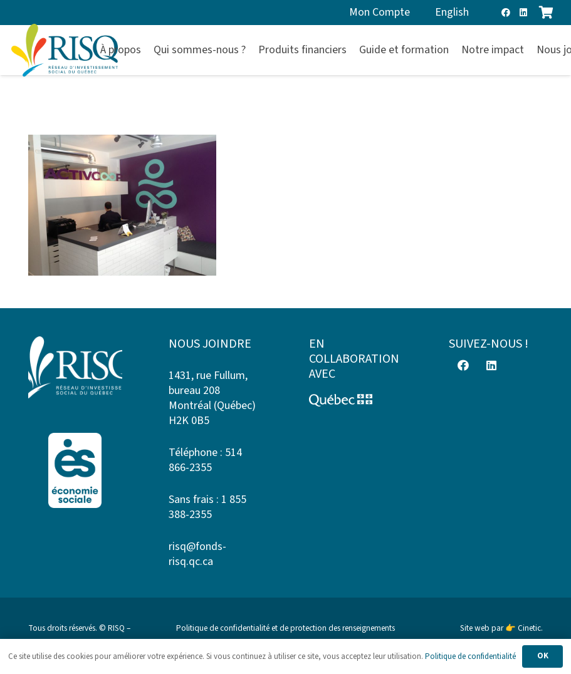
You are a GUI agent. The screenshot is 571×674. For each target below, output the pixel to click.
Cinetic (529, 628)
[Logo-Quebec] (356, 400)
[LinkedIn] (523, 12)
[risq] (64, 50)
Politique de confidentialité (470, 656)
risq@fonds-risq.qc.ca (197, 554)
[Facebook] (506, 12)
